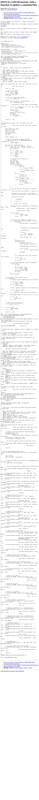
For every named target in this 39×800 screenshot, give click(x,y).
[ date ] (16, 18)
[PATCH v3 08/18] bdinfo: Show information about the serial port (19, 13)
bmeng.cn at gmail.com (20, 41)
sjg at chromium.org (12, 8)
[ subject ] (25, 18)
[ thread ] (20, 18)
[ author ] (30, 18)
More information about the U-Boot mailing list (12, 798)
